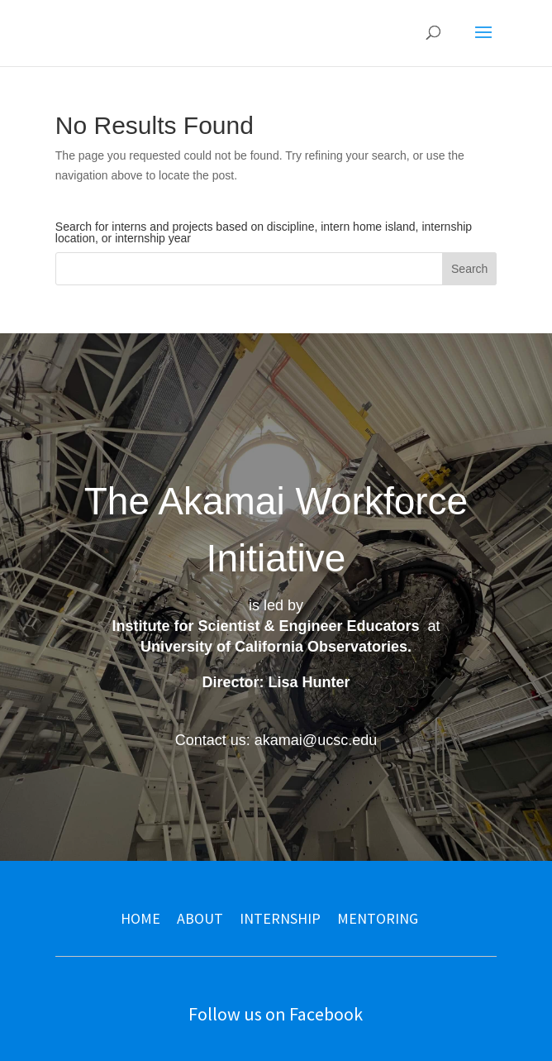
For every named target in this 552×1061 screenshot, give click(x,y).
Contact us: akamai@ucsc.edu (276, 740)
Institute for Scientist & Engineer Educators (265, 626)
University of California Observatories (273, 646)
